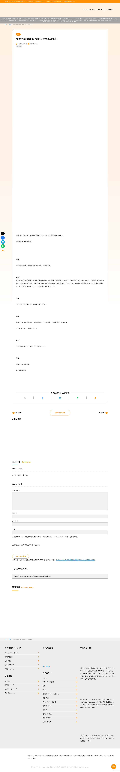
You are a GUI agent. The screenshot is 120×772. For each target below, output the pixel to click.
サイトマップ (9, 665)
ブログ (45, 678)
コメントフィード (11, 689)
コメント (16, 490)
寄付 (44, 686)
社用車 (45, 710)
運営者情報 (8, 657)
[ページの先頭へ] (113, 766)
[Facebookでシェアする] (42, 398)
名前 (14, 513)
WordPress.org (10, 693)
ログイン (8, 681)
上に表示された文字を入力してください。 (26, 545)
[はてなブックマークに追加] (60, 398)
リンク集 (8, 661)
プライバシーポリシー (12, 653)
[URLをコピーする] (95, 398)
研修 (18, 34)
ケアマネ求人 (110, 9)
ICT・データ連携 (48, 682)
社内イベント (47, 706)
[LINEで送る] (77, 398)
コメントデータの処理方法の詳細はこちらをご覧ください (75, 560)
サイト (14, 529)
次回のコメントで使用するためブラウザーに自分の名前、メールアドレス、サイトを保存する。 (46, 537)
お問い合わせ (9, 669)
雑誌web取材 (47, 718)
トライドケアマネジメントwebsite (92, 9)
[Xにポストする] (24, 398)
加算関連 (46, 698)
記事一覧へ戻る (60, 412)
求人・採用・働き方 (49, 702)
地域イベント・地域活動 (51, 694)
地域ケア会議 (47, 714)
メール (15, 521)
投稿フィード (9, 685)
